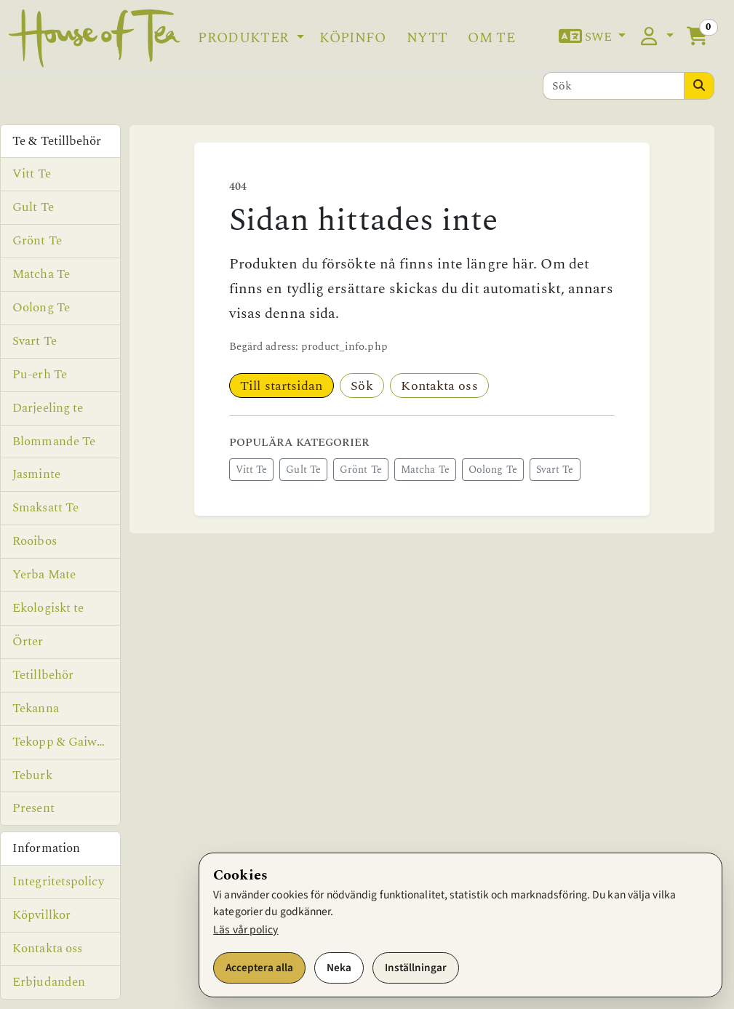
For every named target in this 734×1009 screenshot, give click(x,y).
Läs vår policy (245, 930)
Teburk (32, 775)
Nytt (427, 38)
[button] (592, 37)
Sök (361, 386)
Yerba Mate (44, 574)
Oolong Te (492, 469)
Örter (28, 641)
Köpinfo (352, 38)
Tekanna (35, 708)
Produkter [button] (245, 38)
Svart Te (555, 469)
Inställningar (416, 968)
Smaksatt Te (45, 507)
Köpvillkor (41, 915)
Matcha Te (425, 469)
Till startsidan (281, 386)
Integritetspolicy (58, 881)
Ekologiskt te (48, 608)
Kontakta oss (439, 386)
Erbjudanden (48, 982)
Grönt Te (361, 469)
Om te (491, 38)
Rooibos (34, 541)
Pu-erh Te (39, 374)
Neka (339, 968)
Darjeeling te (47, 408)
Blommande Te (53, 441)
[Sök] (614, 86)
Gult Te (303, 469)
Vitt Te (252, 469)
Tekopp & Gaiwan (61, 742)
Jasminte (36, 474)
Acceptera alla (259, 968)
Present (33, 808)
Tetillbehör (42, 675)
